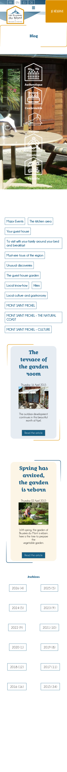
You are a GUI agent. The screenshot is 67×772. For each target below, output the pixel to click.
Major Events (14, 221)
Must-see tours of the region (24, 255)
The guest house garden (22, 275)
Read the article (33, 432)
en (17, 2)
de (31, 2)
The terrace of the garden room (33, 363)
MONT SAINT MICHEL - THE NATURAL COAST (31, 317)
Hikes (36, 285)
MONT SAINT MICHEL (20, 305)
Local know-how (16, 285)
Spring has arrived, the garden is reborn (33, 479)
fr (10, 2)
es (24, 2)
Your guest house (17, 231)
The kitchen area (40, 221)
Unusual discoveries (19, 265)
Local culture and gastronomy (26, 295)
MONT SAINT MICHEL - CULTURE (28, 329)
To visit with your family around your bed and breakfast (32, 243)
